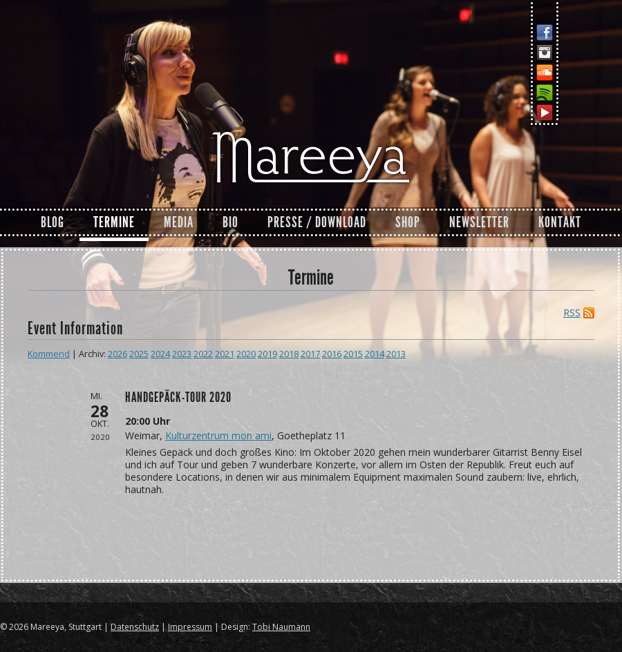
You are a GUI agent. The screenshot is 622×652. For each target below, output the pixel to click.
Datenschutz (135, 627)
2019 (267, 354)
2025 (139, 354)
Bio (230, 222)
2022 (203, 354)
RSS (572, 312)
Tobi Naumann (281, 627)
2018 (289, 354)
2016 (331, 354)
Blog (52, 222)
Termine (114, 222)
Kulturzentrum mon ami (218, 435)
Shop (407, 222)
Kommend (49, 354)
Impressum (190, 627)
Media (179, 222)
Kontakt (559, 222)
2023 (181, 354)
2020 (246, 354)
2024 (160, 354)
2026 (117, 354)
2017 (310, 354)
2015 (353, 354)
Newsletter (479, 222)
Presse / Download (316, 222)
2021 (224, 354)
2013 (396, 354)
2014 (374, 354)
